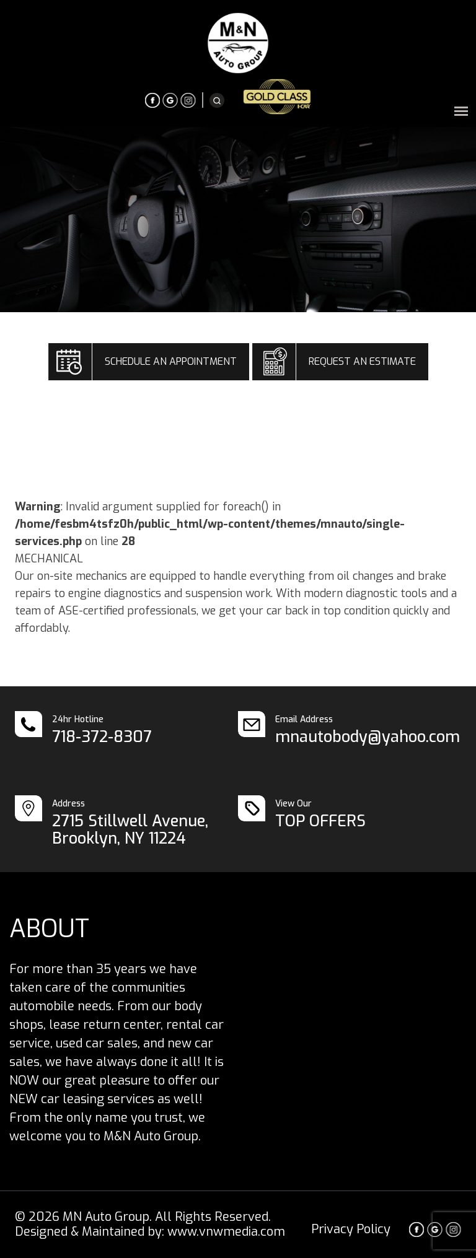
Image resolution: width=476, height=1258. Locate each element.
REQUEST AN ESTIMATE (362, 361)
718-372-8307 (102, 737)
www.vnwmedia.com (226, 1231)
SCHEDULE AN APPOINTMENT (171, 361)
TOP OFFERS (320, 821)
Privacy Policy (350, 1229)
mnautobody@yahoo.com (367, 737)
